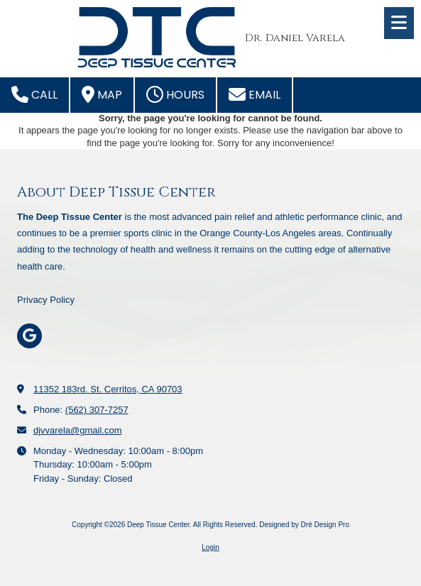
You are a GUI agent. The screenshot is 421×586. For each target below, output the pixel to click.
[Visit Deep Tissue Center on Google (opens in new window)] (29, 336)
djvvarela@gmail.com (77, 430)
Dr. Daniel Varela (295, 38)
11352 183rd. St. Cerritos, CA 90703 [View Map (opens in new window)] (107, 389)
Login (210, 547)
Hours (175, 94)
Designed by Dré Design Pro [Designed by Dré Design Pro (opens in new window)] (304, 525)
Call (34, 94)
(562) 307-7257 (97, 409)
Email (254, 94)
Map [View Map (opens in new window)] (102, 94)
